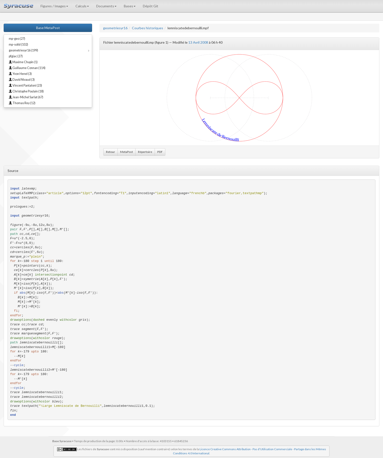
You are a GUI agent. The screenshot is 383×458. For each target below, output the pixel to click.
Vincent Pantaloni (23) (25, 85)
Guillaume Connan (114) (27, 68)
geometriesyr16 (115, 28)
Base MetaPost (48, 28)
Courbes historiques (147, 28)
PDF (160, 152)
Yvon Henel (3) (20, 74)
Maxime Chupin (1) (23, 62)
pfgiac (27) (16, 56)
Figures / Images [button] (54, 6)
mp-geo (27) (17, 38)
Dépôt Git (150, 6)
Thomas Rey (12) (22, 103)
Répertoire (145, 152)
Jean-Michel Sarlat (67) (26, 97)
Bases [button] (130, 6)
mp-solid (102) (18, 44)
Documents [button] (106, 6)
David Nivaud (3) (22, 79)
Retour (110, 152)
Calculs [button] (82, 6)
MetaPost (126, 152)
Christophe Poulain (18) (26, 91)
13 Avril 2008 (198, 42)
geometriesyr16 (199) (23, 50)
